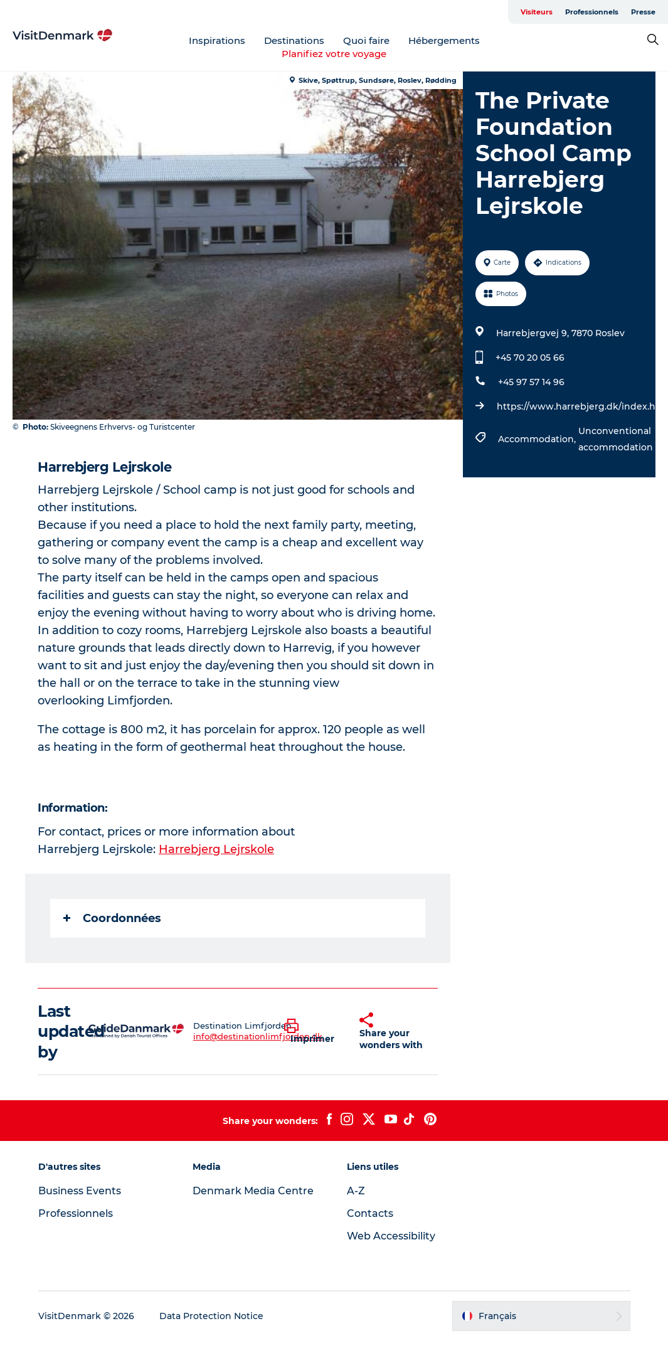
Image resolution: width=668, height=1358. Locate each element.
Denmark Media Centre (253, 1191)
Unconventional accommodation (615, 439)
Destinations (294, 40)
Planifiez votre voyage (334, 54)
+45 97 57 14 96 (531, 382)
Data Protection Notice (211, 1316)
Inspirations (217, 40)
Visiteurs (537, 12)
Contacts (370, 1213)
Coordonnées (112, 918)
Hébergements (444, 40)
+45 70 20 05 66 (530, 357)
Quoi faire (366, 40)
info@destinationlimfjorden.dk (257, 1036)
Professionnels (591, 12)
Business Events (79, 1191)
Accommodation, (538, 439)
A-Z (356, 1191)
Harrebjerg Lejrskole (216, 849)
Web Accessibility (391, 1236)
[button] (312, 1032)
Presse (643, 12)
